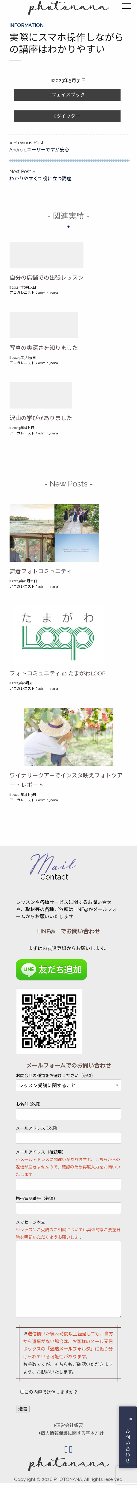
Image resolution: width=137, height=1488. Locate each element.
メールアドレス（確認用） (68, 1170)
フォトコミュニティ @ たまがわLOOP (58, 673)
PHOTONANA (68, 1479)
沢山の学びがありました (41, 418)
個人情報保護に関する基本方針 (68, 1433)
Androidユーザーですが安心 (39, 150)
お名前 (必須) (68, 1111)
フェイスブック (67, 95)
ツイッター (67, 116)
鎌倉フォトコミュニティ (41, 571)
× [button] (130, 1418)
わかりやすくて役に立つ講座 (40, 178)
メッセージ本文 (68, 1269)
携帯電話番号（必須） (68, 1205)
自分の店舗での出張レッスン (46, 277)
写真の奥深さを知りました (44, 348)
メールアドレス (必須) (68, 1135)
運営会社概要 (68, 1425)
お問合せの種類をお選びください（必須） (68, 1080)
